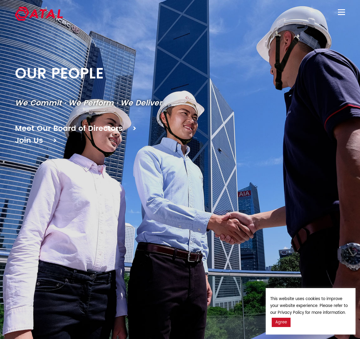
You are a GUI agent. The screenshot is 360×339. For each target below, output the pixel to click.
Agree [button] (281, 322)
